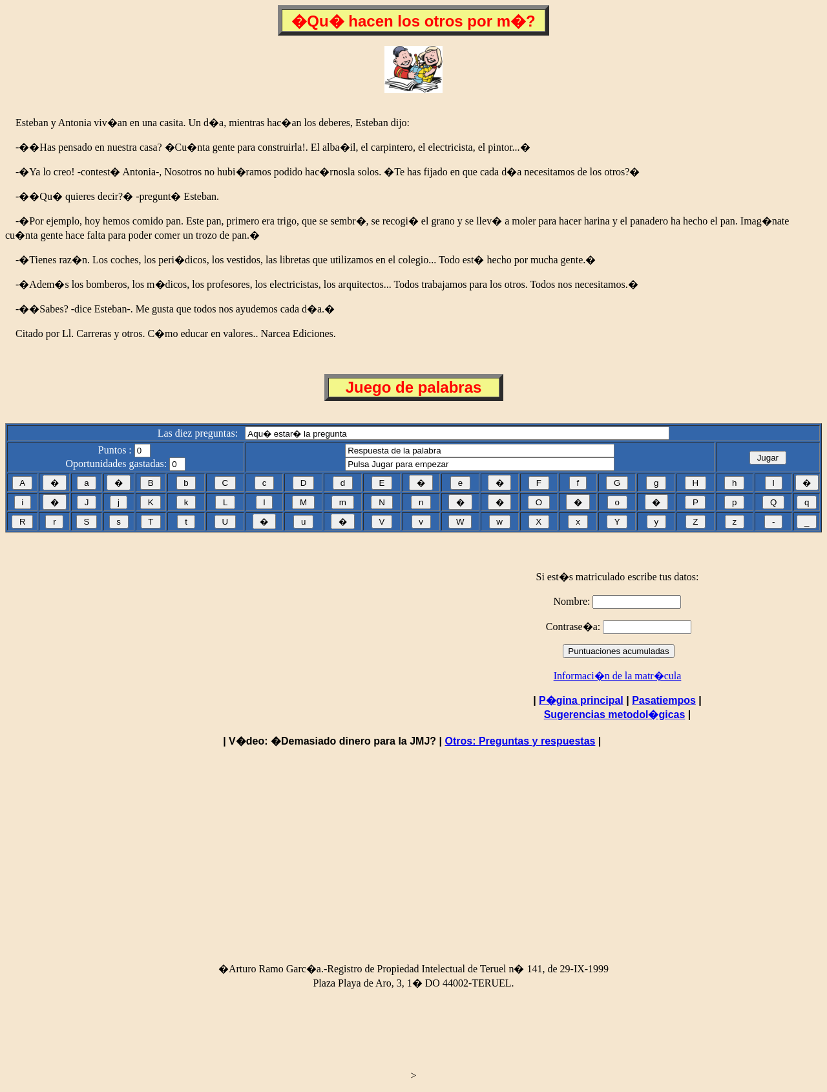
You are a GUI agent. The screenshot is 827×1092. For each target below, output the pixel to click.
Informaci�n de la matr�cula (618, 675)
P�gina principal (581, 700)
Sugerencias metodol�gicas (615, 714)
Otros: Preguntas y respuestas (520, 741)
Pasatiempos (664, 700)
